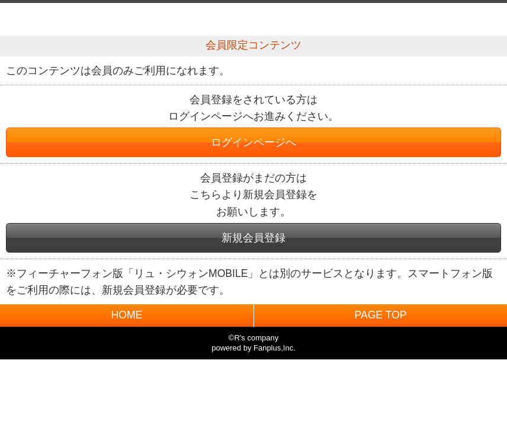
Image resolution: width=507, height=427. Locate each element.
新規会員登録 (253, 238)
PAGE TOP (380, 315)
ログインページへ (253, 142)
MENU (484, 19)
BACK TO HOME (254, 16)
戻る (22, 19)
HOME (127, 315)
